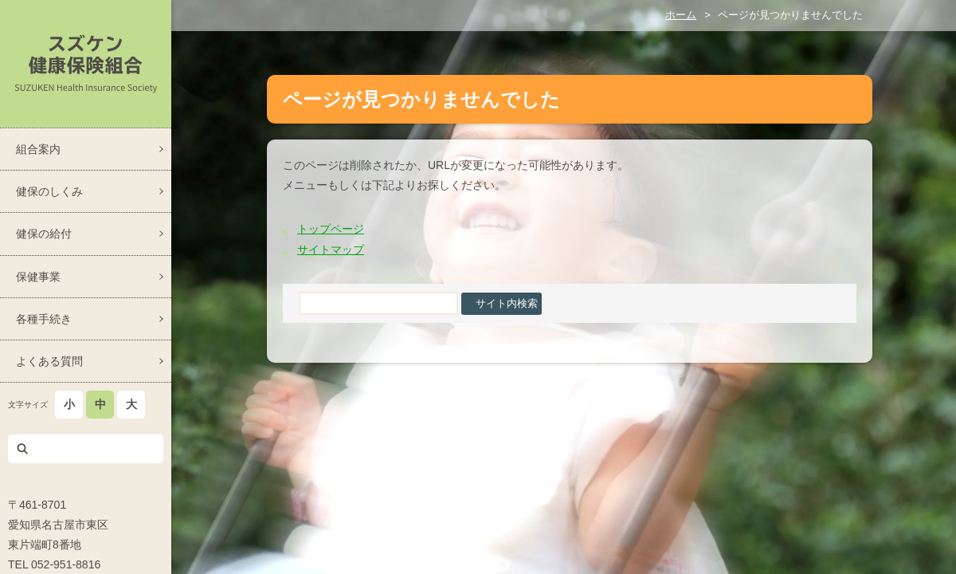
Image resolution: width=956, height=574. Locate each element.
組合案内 (38, 149)
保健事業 (38, 276)
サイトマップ (330, 249)
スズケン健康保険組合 (85, 64)
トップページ (330, 228)
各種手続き (44, 319)
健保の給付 (44, 233)
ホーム (680, 15)
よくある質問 (49, 361)
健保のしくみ (49, 191)
